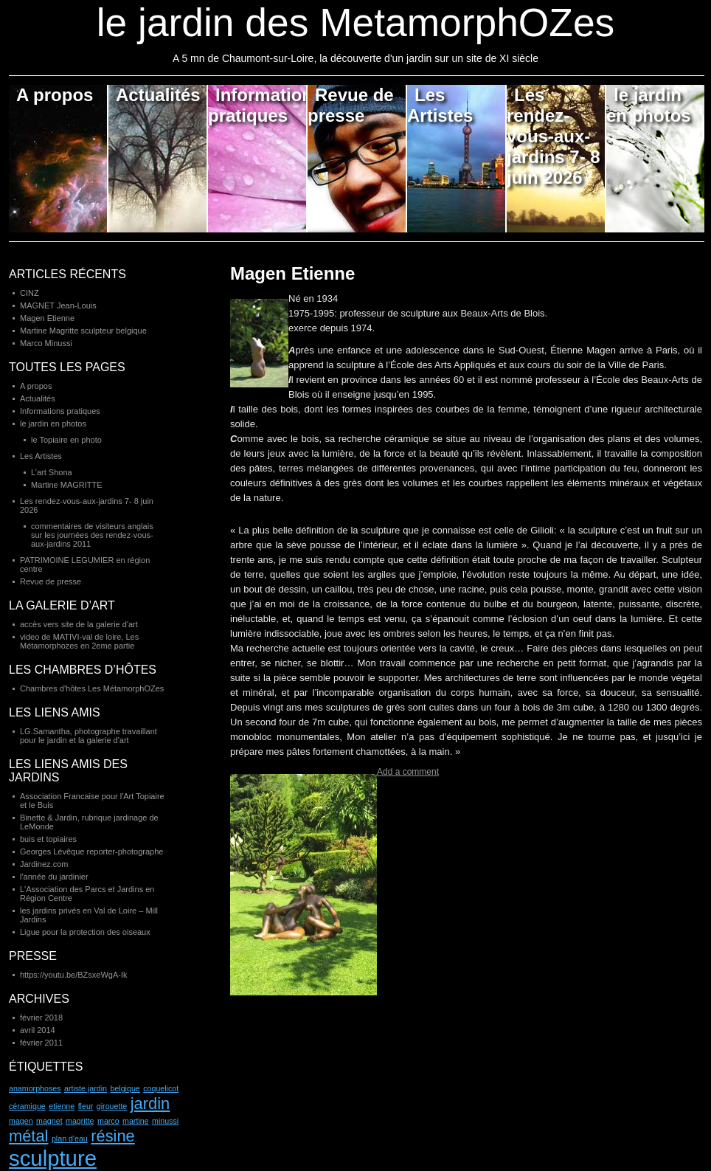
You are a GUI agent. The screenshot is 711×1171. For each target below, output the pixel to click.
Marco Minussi (46, 343)
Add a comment (408, 772)
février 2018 (41, 1017)
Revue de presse (351, 105)
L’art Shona (51, 472)
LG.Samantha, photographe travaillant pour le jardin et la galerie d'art (88, 736)
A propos (54, 95)
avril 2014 (37, 1030)
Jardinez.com (44, 864)
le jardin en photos (648, 105)
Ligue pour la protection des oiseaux (85, 932)
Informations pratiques (258, 105)
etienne (61, 1106)
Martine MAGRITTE (67, 484)
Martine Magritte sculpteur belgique (83, 330)
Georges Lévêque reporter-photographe (91, 851)
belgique (124, 1088)
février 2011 (41, 1042)
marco (108, 1120)
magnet (49, 1120)
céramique (27, 1106)
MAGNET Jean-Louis (58, 305)
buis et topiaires (48, 839)
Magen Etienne (292, 273)
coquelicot (160, 1088)
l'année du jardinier (54, 876)
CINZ (29, 293)
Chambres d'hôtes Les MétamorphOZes (92, 688)
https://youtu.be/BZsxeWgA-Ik (74, 974)
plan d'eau (70, 1138)
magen (21, 1120)
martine (135, 1120)
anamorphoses (35, 1088)
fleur (86, 1106)
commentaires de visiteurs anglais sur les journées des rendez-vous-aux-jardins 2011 (92, 535)
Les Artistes (440, 105)
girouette (112, 1106)
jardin (150, 1103)
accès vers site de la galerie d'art (79, 624)
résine (113, 1136)
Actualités (158, 95)
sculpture (53, 1158)
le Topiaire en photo (66, 439)
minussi (165, 1120)
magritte (80, 1120)
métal (28, 1136)
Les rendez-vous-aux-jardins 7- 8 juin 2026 (553, 136)
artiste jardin (85, 1088)
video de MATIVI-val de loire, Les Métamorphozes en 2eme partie (79, 641)
